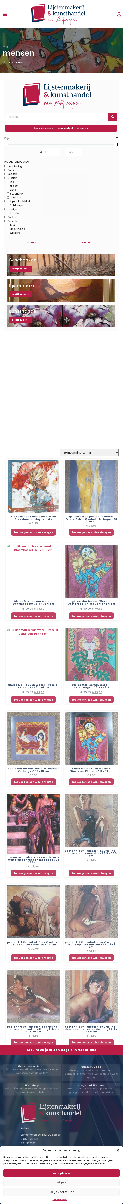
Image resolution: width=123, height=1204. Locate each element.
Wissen (86, 242)
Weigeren (62, 1182)
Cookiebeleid (60, 1199)
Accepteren (61, 1173)
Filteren (31, 242)
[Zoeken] (112, 117)
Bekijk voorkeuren (61, 1192)
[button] (118, 1150)
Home (7, 62)
